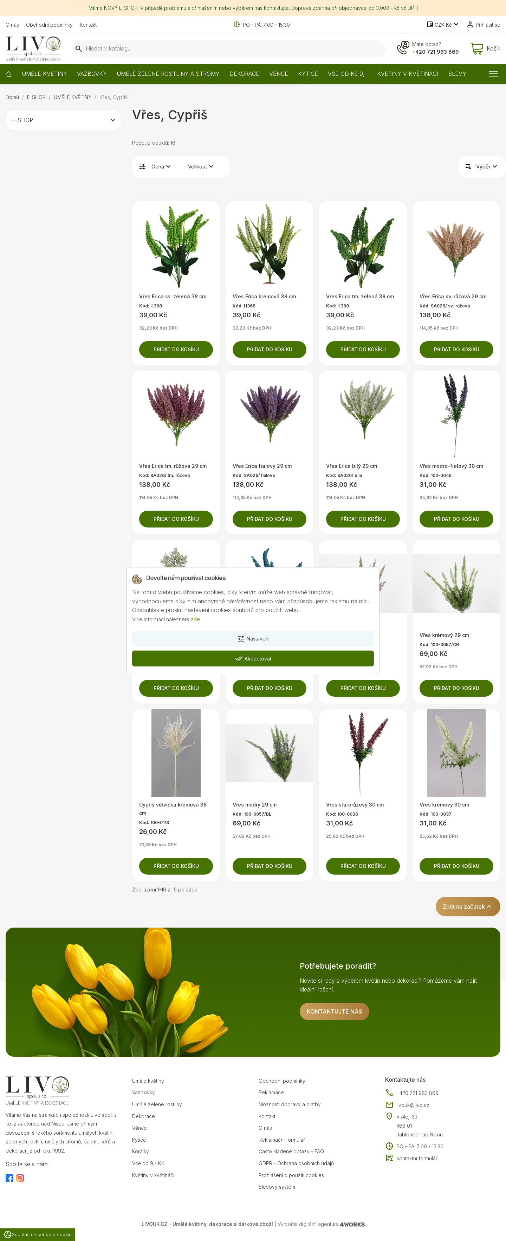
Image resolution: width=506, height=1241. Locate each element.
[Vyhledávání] (228, 48)
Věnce (139, 1128)
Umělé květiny (148, 1081)
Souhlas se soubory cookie (38, 1234)
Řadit (468, 166)
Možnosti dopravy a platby (290, 1104)
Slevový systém (277, 1187)
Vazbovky (143, 1092)
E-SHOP (22, 120)
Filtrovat (142, 166)
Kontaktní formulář (411, 1158)
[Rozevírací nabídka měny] (443, 25)
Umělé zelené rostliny (157, 1104)
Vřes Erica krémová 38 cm (264, 296)
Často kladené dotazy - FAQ (291, 1151)
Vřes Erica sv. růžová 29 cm (453, 296)
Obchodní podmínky (49, 25)
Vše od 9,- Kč (148, 1163)
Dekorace (143, 1116)
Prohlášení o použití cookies (291, 1175)
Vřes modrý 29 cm (255, 805)
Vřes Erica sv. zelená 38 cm (172, 296)
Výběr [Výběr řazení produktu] (487, 167)
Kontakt (88, 25)
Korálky (140, 1151)
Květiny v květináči (153, 1175)
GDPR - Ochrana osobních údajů (296, 1163)
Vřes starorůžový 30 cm (355, 805)
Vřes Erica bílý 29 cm (351, 466)
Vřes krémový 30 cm (444, 805)
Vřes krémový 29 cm (444, 635)
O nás (12, 25)
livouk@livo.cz (407, 1105)
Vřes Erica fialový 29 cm (262, 466)
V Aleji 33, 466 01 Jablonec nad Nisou (419, 1125)
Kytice (139, 1140)
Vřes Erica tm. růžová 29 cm (173, 466)
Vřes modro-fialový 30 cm (451, 466)
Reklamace (271, 1092)
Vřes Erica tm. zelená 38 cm (360, 296)
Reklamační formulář (282, 1140)
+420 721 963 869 (435, 52)
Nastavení (253, 639)
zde (195, 619)
